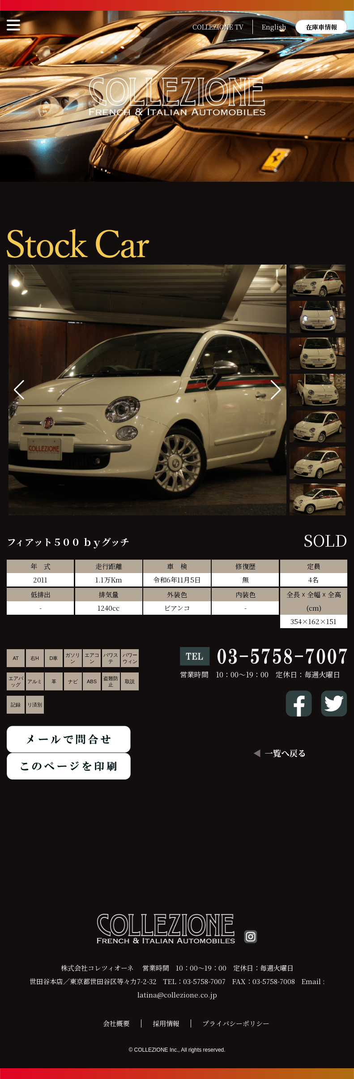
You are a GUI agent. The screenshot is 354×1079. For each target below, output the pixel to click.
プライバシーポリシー (235, 1023)
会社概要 (116, 1023)
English (274, 26)
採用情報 (166, 1023)
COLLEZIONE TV (217, 26)
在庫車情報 (321, 26)
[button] (276, 390)
